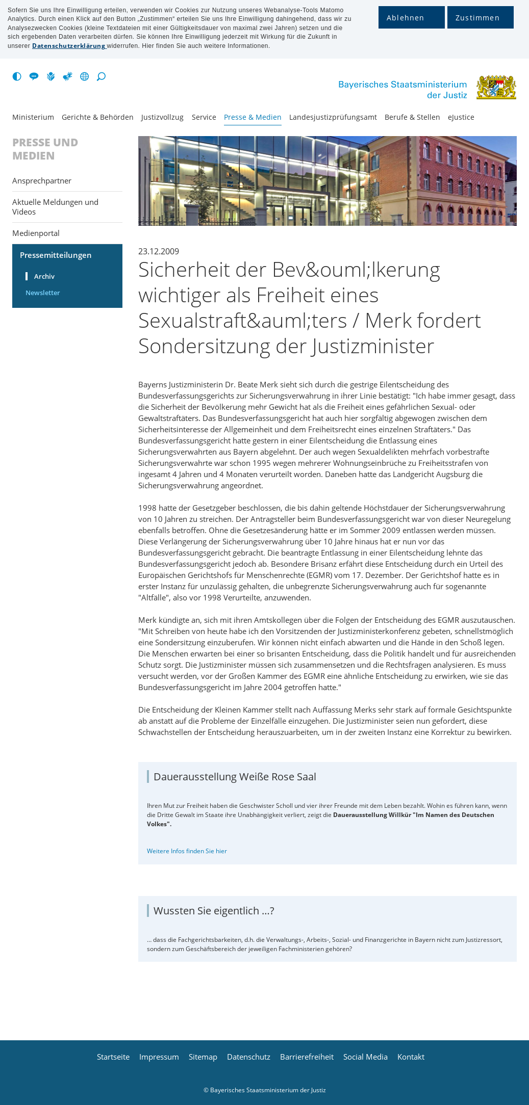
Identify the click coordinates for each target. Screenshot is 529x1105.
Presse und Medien (45, 149)
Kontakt (410, 1057)
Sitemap (203, 1057)
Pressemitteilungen (56, 255)
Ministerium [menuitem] (33, 117)
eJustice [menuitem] (461, 117)
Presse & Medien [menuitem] (253, 117)
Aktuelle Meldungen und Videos (55, 207)
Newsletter (43, 292)
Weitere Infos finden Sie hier (187, 851)
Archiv (44, 276)
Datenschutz (248, 1057)
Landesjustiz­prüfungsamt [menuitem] (333, 117)
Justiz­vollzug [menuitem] (162, 117)
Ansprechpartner (41, 180)
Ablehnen (406, 17)
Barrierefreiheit (307, 1057)
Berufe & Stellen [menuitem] (412, 117)
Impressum (159, 1057)
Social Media (365, 1057)
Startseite (113, 1057)
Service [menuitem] (204, 117)
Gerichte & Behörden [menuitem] (98, 117)
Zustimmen (478, 17)
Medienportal (36, 233)
